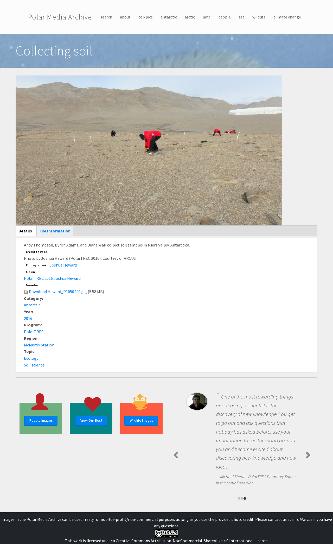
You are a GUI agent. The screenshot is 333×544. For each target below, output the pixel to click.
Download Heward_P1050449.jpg (58, 291)
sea (242, 17)
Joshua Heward (63, 265)
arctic (190, 17)
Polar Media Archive (60, 17)
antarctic (169, 17)
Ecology (31, 358)
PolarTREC (34, 331)
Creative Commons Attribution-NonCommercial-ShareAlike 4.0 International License (192, 540)
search (106, 17)
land (206, 17)
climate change (287, 17)
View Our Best (91, 420)
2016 (28, 318)
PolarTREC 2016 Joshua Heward (52, 278)
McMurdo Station (39, 344)
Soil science (34, 365)
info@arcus (302, 519)
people (224, 17)
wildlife (259, 17)
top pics (145, 17)
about (125, 17)
